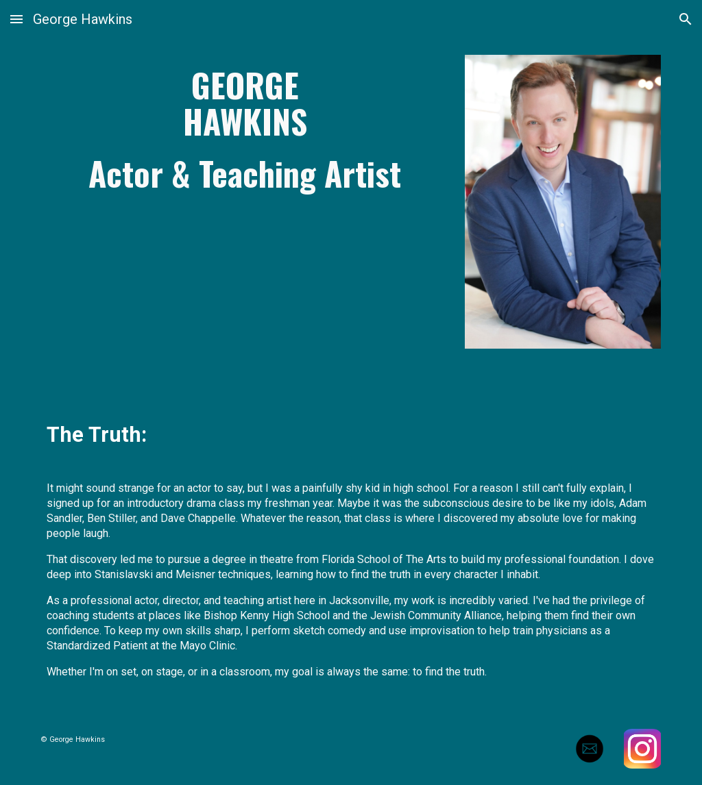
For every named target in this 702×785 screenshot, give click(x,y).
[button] (16, 19)
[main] (245, 129)
